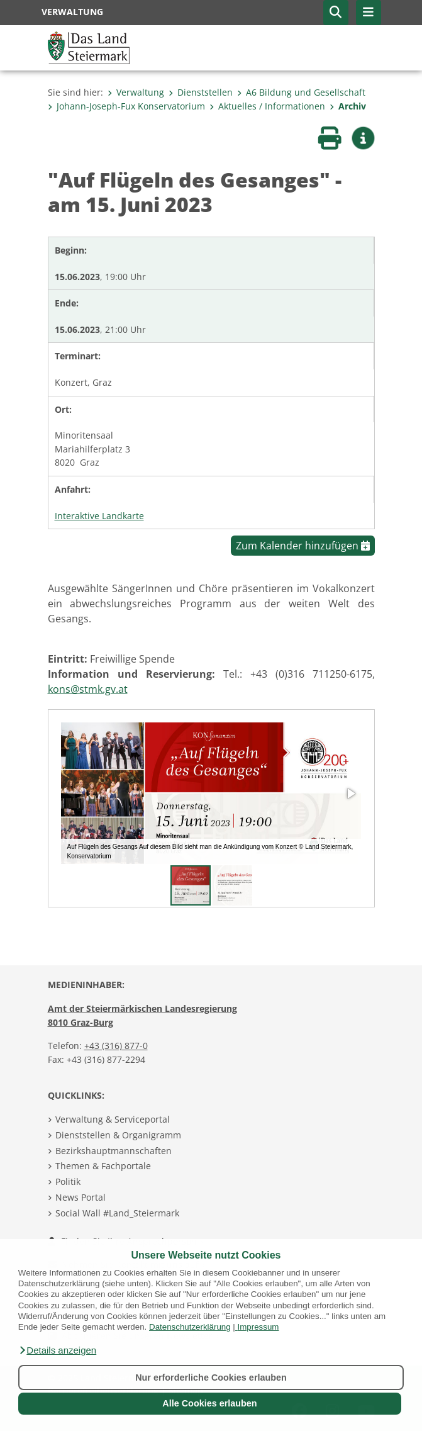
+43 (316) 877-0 (116, 1046)
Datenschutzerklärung (190, 1327)
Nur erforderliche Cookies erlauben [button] (211, 1377)
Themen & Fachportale (103, 1166)
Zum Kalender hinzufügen (303, 546)
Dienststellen (201, 92)
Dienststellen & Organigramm (118, 1135)
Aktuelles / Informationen (267, 106)
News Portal (80, 1197)
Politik (68, 1181)
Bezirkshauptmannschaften (113, 1151)
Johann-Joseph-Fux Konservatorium (126, 106)
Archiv (348, 106)
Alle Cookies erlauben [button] (209, 1403)
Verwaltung (136, 92)
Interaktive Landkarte (99, 516)
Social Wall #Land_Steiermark (117, 1213)
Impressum (258, 1327)
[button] (57, 1350)
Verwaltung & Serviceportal (112, 1119)
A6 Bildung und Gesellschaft (301, 92)
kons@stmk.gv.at (88, 689)
